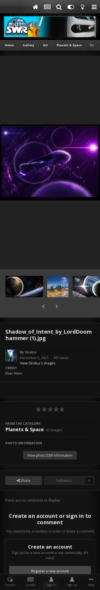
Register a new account (50, 557)
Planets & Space (24, 415)
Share (23, 466)
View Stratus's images (37, 349)
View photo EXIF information (50, 441)
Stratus (31, 338)
